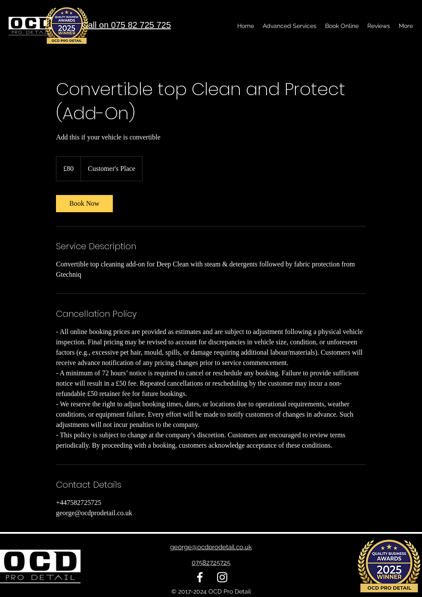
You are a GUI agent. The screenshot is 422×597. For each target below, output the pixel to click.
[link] (84, 203)
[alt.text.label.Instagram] (222, 577)
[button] (289, 25)
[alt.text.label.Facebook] (200, 577)
